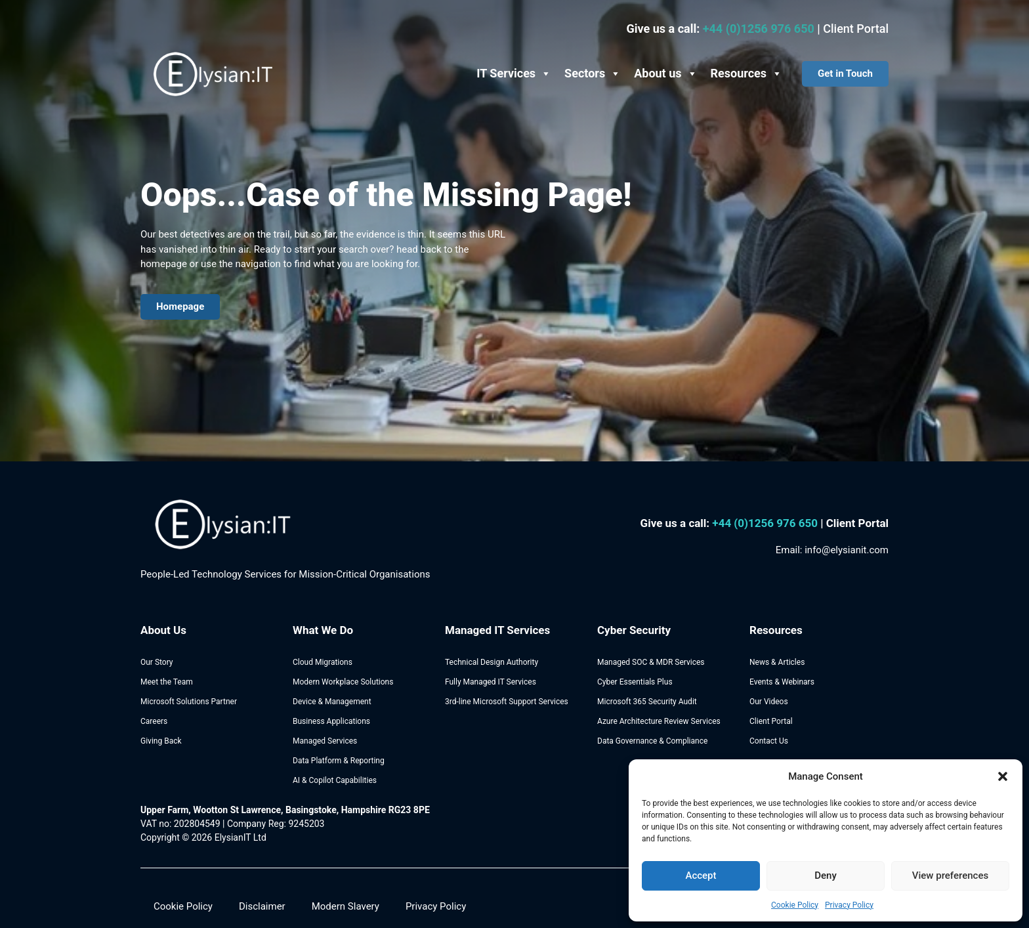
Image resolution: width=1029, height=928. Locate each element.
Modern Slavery (345, 906)
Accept (700, 875)
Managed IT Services (497, 630)
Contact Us (768, 741)
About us (665, 73)
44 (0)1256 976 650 (770, 523)
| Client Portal (854, 523)
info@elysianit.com (847, 550)
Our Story (156, 662)
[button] (1002, 776)
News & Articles (777, 662)
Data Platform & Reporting (339, 760)
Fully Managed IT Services (490, 681)
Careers (153, 721)
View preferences (950, 875)
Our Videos (768, 701)
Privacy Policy (849, 905)
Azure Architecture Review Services (659, 721)
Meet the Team (166, 681)
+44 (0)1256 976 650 (760, 28)
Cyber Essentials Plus (635, 681)
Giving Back (161, 741)
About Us (163, 630)
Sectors (592, 73)
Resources (747, 73)
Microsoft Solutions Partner (188, 701)
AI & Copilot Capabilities (335, 780)
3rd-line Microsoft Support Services (506, 701)
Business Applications (331, 721)
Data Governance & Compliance (652, 741)
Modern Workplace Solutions (343, 681)
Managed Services (325, 741)
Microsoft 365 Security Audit (647, 701)
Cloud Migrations (322, 662)
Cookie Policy (794, 905)
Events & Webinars (781, 681)
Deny (825, 875)
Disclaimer (262, 906)
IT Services (513, 73)
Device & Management (332, 701)
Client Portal (856, 28)
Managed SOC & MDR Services (651, 662)
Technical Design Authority (491, 662)
